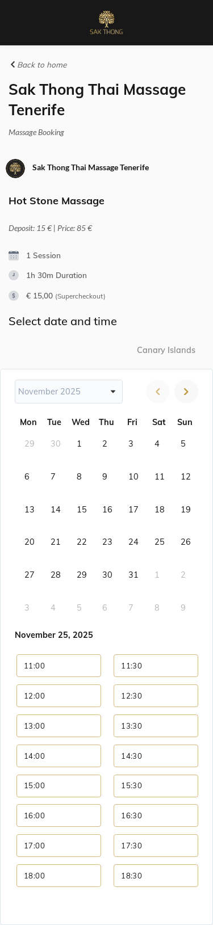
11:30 (131, 665)
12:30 (131, 695)
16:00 (34, 815)
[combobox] (68, 391)
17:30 (131, 845)
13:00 (34, 725)
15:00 (34, 785)
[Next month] (186, 391)
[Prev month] (158, 391)
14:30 (131, 755)
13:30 (131, 725)
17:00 (34, 845)
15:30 (131, 785)
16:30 (131, 815)
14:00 (34, 755)
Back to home (37, 64)
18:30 (131, 875)
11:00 (34, 665)
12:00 (34, 695)
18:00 (34, 875)
